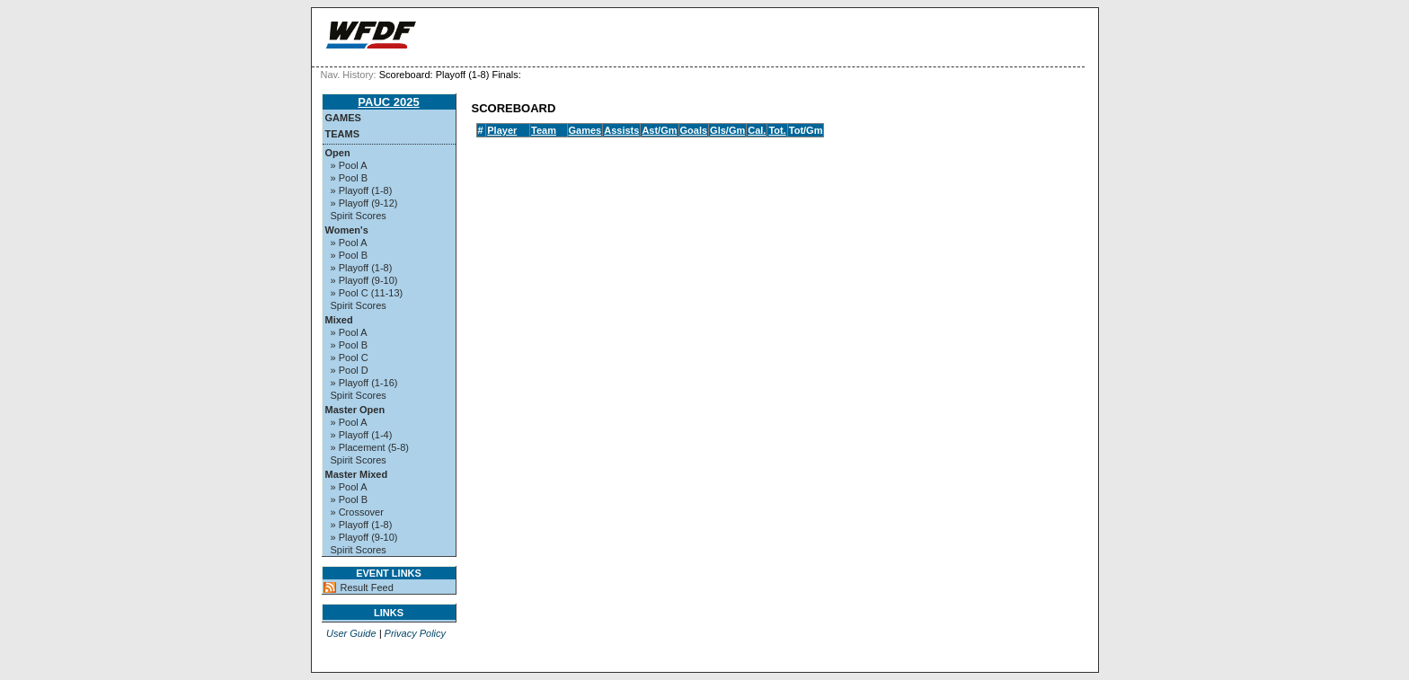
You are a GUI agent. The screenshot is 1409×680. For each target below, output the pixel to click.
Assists (621, 130)
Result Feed (367, 587)
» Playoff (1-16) (364, 382)
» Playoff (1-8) (362, 190)
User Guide (351, 633)
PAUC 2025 (388, 102)
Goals (694, 130)
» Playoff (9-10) (364, 280)
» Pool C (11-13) (367, 292)
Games (343, 117)
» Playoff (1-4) (362, 434)
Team (543, 130)
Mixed (339, 319)
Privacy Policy (415, 633)
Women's (346, 230)
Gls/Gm (727, 130)
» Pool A (349, 165)
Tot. (776, 130)
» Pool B (349, 177)
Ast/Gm (659, 130)
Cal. (757, 130)
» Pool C (349, 357)
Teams (342, 133)
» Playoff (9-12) (364, 203)
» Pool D (349, 370)
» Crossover (357, 512)
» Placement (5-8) (370, 447)
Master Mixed (356, 474)
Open (337, 152)
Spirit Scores (358, 215)
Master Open (355, 409)
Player (502, 130)
